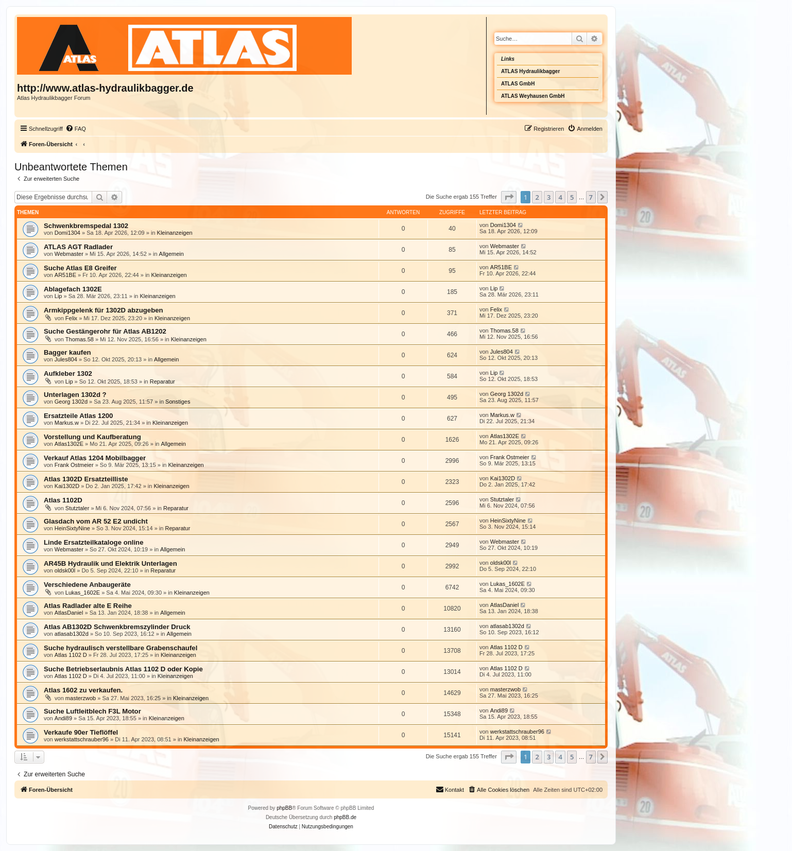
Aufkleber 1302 (68, 373)
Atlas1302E (69, 444)
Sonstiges (177, 401)
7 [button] (591, 197)
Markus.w (67, 423)
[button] (508, 197)
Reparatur (162, 381)
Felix (71, 318)
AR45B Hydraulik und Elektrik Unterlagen (110, 563)
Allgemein (171, 254)
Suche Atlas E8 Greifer (80, 268)
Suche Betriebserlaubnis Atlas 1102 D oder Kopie (123, 669)
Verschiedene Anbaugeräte (87, 584)
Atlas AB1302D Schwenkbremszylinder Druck (117, 627)
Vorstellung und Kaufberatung (92, 437)
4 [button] (560, 197)
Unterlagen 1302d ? (75, 394)
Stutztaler (77, 508)
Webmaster (69, 254)
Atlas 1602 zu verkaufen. (83, 690)
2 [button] (537, 197)
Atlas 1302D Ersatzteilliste (86, 479)
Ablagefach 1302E (73, 289)
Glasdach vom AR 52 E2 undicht (96, 521)
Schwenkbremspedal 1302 (86, 226)
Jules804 (66, 359)
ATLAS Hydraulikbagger (530, 71)
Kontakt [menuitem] (450, 789)
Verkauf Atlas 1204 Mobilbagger (95, 458)
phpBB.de (345, 817)
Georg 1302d (71, 401)
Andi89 (63, 718)
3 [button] (548, 197)
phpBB (284, 808)
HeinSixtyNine (72, 528)
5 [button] (572, 197)
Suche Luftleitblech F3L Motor (92, 711)
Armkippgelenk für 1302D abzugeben (103, 310)
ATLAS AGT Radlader (78, 247)
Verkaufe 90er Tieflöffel (81, 732)
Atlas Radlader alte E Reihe (88, 606)
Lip (58, 296)
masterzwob (80, 698)
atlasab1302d (72, 634)
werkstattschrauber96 (82, 739)
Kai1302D (67, 486)
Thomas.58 (79, 339)
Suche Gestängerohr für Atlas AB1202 (105, 331)
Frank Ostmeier (74, 465)
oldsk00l (65, 570)
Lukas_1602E (82, 592)
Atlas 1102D (63, 500)
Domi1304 (67, 233)
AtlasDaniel (69, 613)
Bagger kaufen (67, 352)
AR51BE (65, 275)
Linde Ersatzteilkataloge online (93, 542)
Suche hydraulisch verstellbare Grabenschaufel (120, 648)
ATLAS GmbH (518, 83)
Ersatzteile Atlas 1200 (78, 416)
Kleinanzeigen (175, 233)
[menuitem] (75, 129)
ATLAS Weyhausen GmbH (533, 96)
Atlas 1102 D (71, 655)
